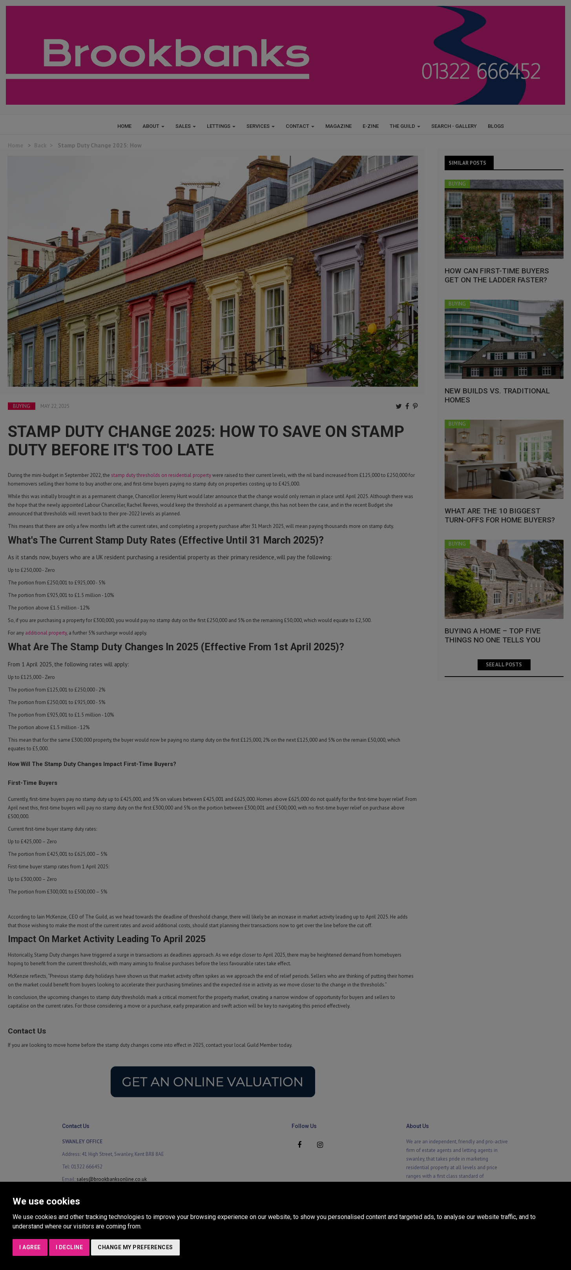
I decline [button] (69, 1247)
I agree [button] (30, 1247)
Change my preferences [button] (135, 1247)
